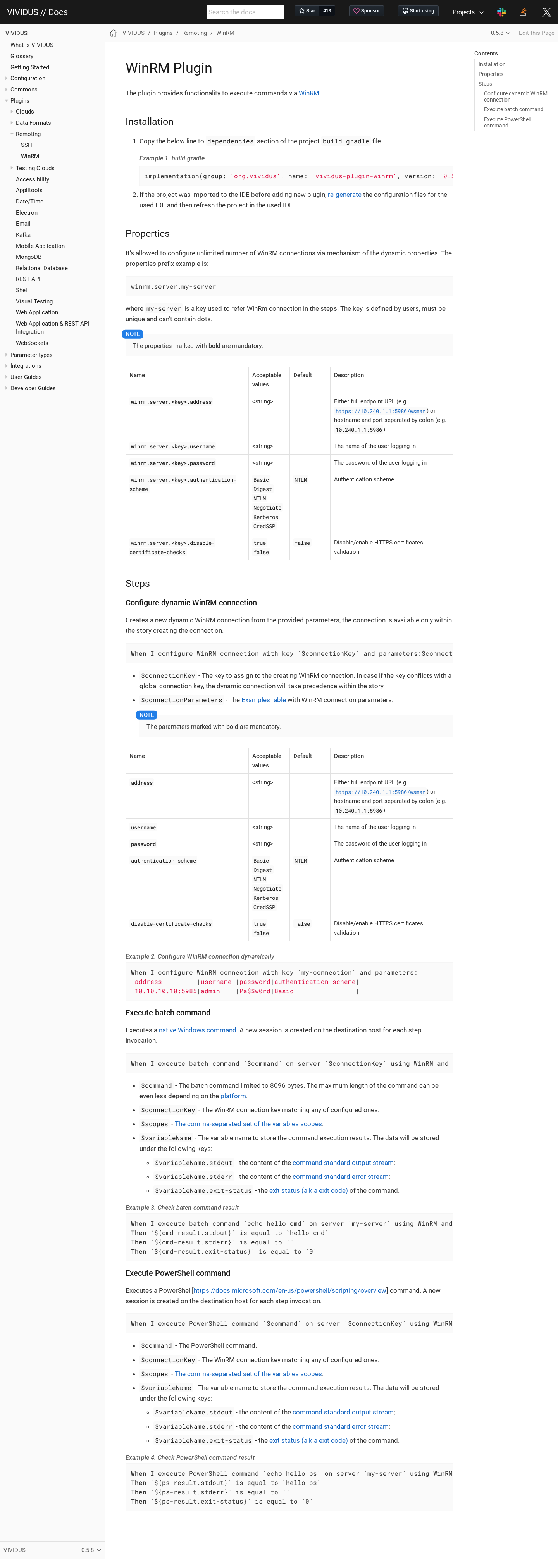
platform (233, 1096)
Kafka (23, 234)
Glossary (21, 56)
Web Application (37, 312)
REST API (28, 279)
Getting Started (29, 67)
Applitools (29, 190)
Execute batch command (514, 109)
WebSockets (32, 342)
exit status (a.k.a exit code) (308, 1190)
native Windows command (197, 1030)
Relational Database (42, 268)
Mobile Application (40, 246)
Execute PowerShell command (507, 122)
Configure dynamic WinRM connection (516, 96)
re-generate (345, 194)
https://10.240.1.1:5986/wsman (380, 410)
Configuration (27, 78)
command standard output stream (343, 1162)
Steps (485, 84)
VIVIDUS (16, 33)
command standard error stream (341, 1176)
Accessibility (32, 179)
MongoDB (28, 256)
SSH (26, 144)
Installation (492, 64)
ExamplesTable (263, 700)
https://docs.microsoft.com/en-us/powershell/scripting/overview (290, 1290)
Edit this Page (537, 32)
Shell (22, 290)
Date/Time (29, 201)
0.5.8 (497, 32)
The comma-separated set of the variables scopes (248, 1124)
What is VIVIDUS (31, 44)
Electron (27, 212)
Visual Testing (34, 301)
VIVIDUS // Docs (37, 12)
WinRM (30, 156)
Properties (491, 74)
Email (23, 223)
